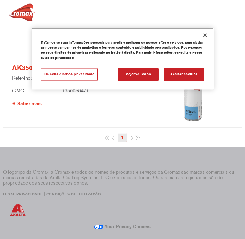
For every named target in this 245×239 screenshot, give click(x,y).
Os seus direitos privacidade (69, 74)
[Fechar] (205, 35)
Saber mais (29, 103)
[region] (123, 58)
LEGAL (9, 194)
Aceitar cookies (183, 74)
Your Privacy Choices (122, 226)
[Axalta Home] (22, 17)
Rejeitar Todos (138, 74)
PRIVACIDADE (29, 194)
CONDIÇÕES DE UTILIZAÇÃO (73, 194)
